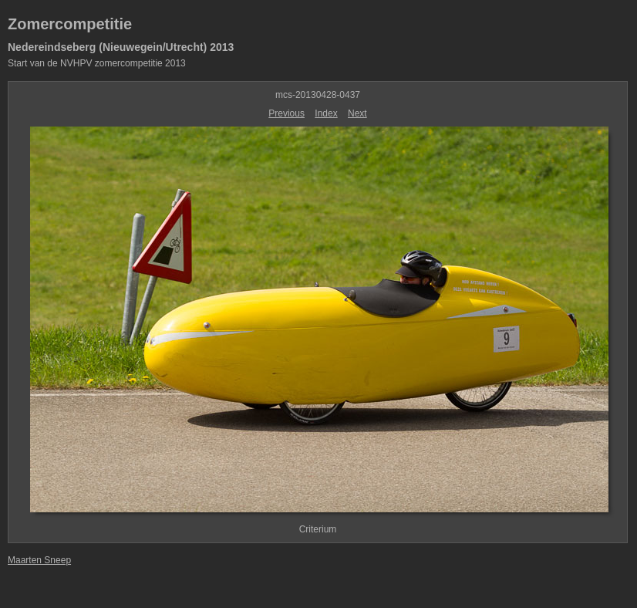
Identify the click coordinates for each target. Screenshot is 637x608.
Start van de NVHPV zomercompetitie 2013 (97, 63)
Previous (286, 113)
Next (357, 113)
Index (326, 113)
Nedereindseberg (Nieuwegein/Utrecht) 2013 (121, 47)
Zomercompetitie (70, 23)
